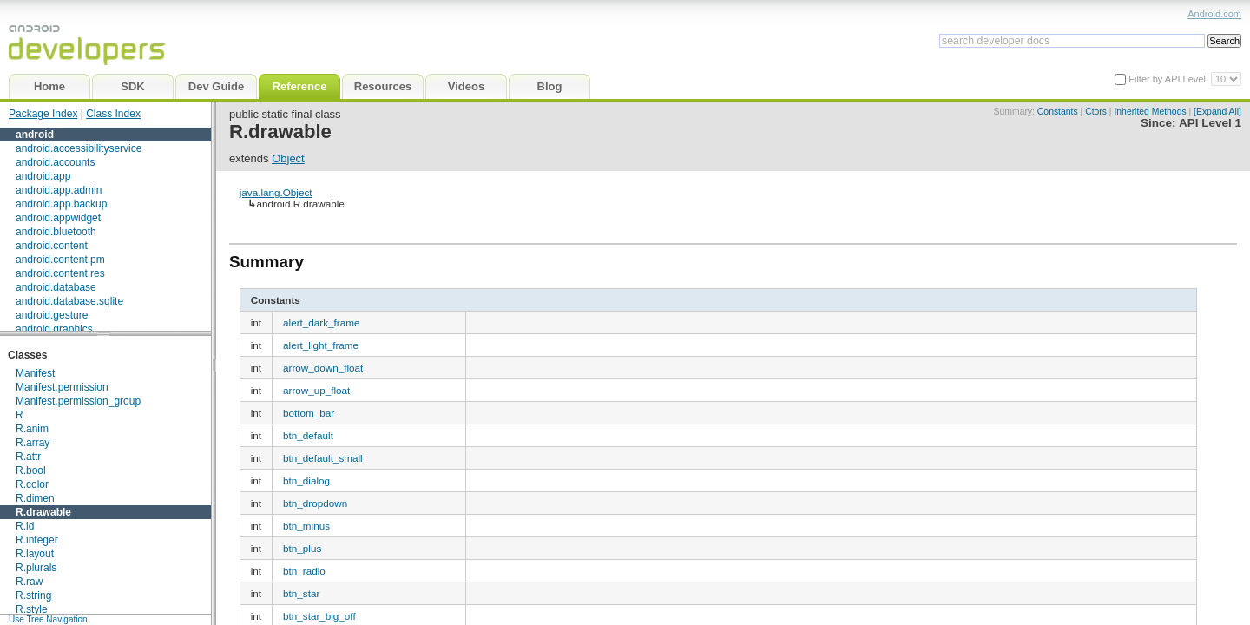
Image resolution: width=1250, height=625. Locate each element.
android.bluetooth (56, 232)
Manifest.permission (62, 387)
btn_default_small (323, 458)
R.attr (28, 457)
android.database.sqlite (69, 301)
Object (288, 158)
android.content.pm (60, 259)
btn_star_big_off (319, 616)
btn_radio (304, 570)
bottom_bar (308, 412)
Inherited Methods (1150, 111)
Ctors (1096, 111)
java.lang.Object (276, 192)
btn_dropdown (315, 503)
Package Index (43, 114)
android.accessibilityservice (78, 148)
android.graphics (54, 329)
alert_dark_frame (321, 322)
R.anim (32, 429)
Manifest (35, 373)
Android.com (1214, 14)
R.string (33, 595)
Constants (1057, 111)
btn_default (308, 435)
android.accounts (55, 162)
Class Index (113, 114)
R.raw (29, 582)
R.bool (31, 470)
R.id (25, 526)
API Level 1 (1210, 122)
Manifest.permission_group (78, 401)
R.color (32, 484)
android (35, 134)
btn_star (301, 593)
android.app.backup (61, 204)
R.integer (37, 540)
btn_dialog (306, 480)
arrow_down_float (323, 367)
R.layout (35, 554)
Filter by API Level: (1169, 79)
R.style (32, 609)
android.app (43, 176)
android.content (52, 246)
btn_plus (302, 548)
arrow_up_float (316, 390)
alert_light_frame (321, 345)
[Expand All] (1217, 111)
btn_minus (306, 525)
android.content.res (60, 273)
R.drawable (43, 512)
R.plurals (36, 568)
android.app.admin (59, 190)
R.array (32, 443)
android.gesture (52, 315)
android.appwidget (58, 218)
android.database (56, 287)
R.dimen (35, 498)
